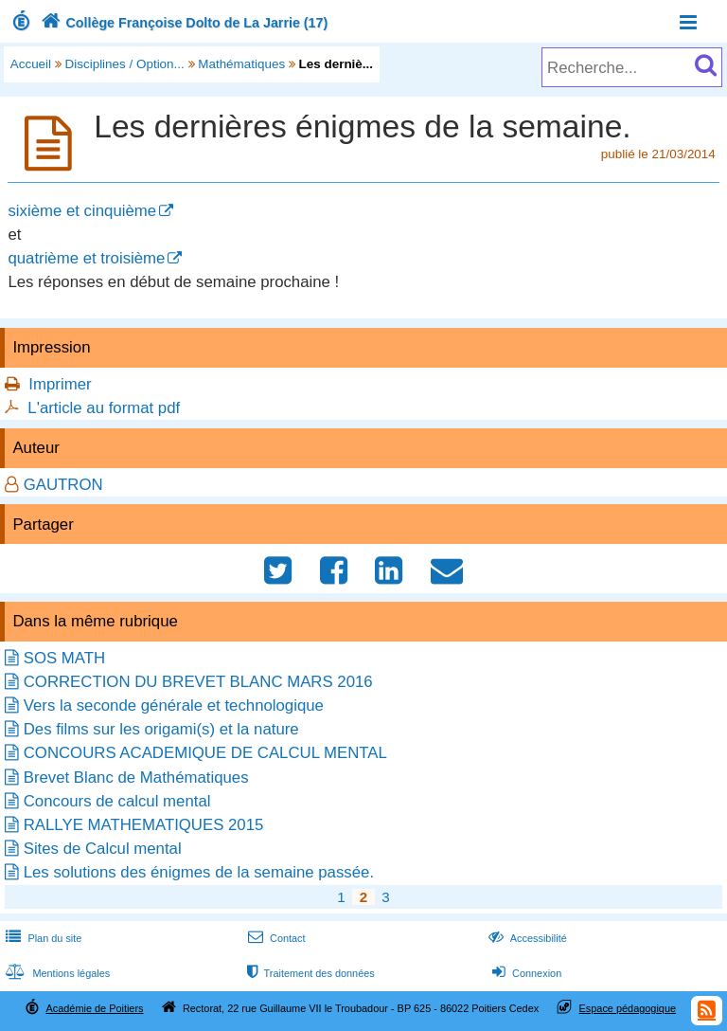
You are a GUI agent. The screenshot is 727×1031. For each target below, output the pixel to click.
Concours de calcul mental (117, 801)
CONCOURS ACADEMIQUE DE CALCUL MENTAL (205, 753)
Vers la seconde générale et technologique (174, 705)
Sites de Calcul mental (103, 849)
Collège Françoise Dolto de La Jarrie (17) (182, 22)
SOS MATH (64, 658)
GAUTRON (63, 485)
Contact (275, 938)
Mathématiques (241, 64)
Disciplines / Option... (125, 64)
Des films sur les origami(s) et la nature (161, 729)
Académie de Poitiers (94, 1008)
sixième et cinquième (82, 211)
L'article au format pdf (103, 408)
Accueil (30, 64)
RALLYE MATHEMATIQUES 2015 (144, 825)
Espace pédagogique (628, 1008)
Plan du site (41, 938)
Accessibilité (526, 938)
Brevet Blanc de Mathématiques (136, 778)
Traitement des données (309, 973)
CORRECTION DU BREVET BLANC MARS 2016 (198, 682)
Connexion (524, 973)
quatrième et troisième (86, 258)
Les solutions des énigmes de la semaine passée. (199, 872)
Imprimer (59, 384)
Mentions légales (56, 973)
